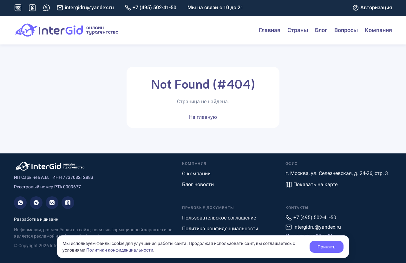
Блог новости (198, 184)
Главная (269, 30)
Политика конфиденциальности (220, 229)
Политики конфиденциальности (119, 250)
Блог (321, 30)
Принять (327, 246)
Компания (378, 30)
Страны (297, 30)
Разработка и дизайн (36, 219)
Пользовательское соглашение (219, 218)
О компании (196, 174)
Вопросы (346, 30)
